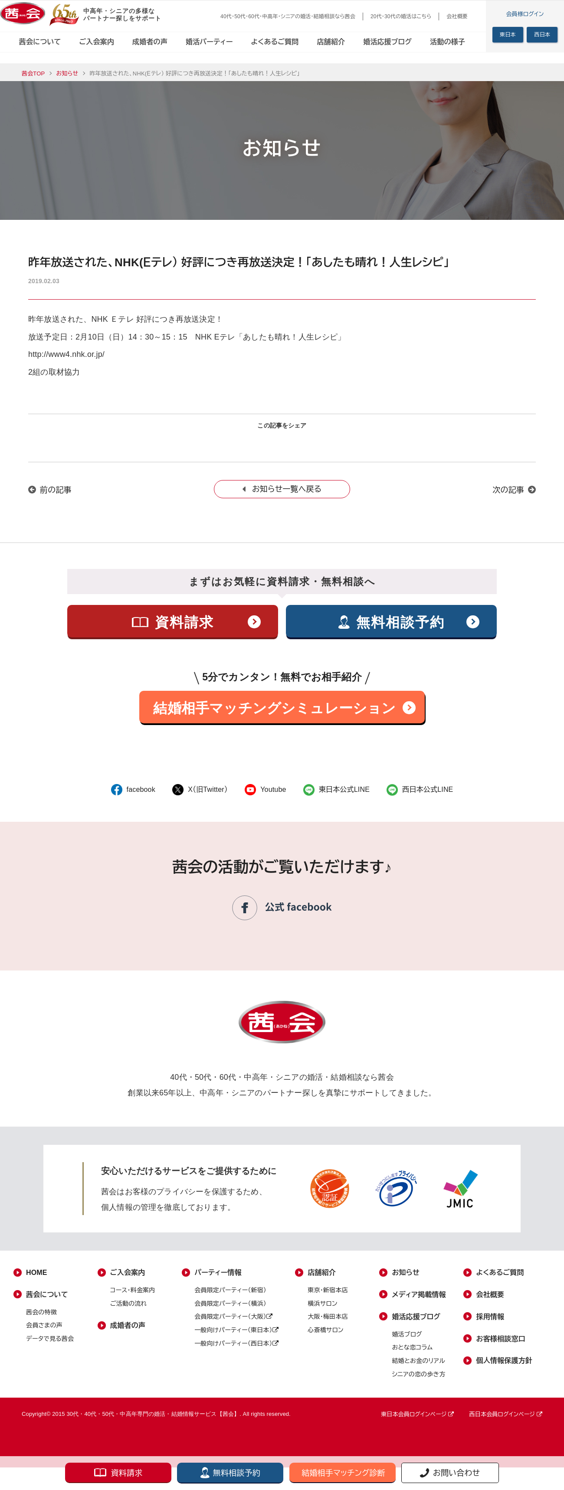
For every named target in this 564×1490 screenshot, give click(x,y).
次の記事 (508, 496)
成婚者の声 (149, 42)
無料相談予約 (236, 1473)
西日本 (542, 35)
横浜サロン (322, 1309)
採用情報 (490, 1323)
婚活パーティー (209, 42)
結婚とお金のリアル (418, 1366)
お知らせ (67, 73)
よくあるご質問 (274, 42)
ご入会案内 (96, 42)
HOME (36, 1278)
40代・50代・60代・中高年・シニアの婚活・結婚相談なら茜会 (287, 16)
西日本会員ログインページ (505, 1421)
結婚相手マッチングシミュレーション (274, 714)
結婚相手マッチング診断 (343, 1473)
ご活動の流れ (128, 1309)
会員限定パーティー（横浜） (230, 1309)
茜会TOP (33, 73)
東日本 (508, 35)
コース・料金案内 (132, 1296)
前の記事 (56, 496)
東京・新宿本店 (328, 1296)
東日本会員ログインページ (417, 1421)
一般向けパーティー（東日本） (236, 1336)
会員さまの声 (44, 1331)
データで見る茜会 (50, 1344)
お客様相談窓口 (500, 1345)
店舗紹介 (331, 42)
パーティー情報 (217, 1278)
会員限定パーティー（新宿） (230, 1296)
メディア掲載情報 (419, 1300)
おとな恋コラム (412, 1353)
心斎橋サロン (325, 1336)
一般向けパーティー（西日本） (236, 1349)
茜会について (40, 42)
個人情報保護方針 (504, 1367)
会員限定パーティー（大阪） (233, 1323)
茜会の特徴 (41, 1318)
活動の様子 (447, 42)
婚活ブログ (407, 1340)
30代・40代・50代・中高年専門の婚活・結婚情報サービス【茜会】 (152, 1420)
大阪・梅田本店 (328, 1323)
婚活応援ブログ (387, 42)
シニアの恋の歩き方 (418, 1380)
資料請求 (127, 1473)
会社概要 (457, 16)
